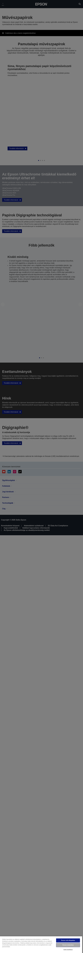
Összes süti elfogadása (68, 940)
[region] (41, 944)
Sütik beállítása (68, 949)
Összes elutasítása (68, 945)
